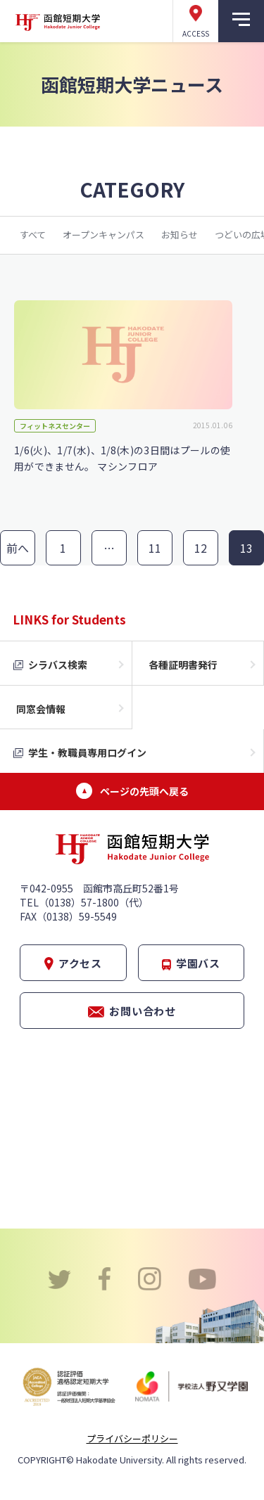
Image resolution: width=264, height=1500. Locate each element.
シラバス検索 (57, 665)
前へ (18, 547)
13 (246, 547)
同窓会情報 (40, 709)
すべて (33, 234)
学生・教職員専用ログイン (87, 752)
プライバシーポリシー (132, 1438)
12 (201, 547)
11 (155, 547)
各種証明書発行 (183, 665)
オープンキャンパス (103, 234)
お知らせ (179, 234)
